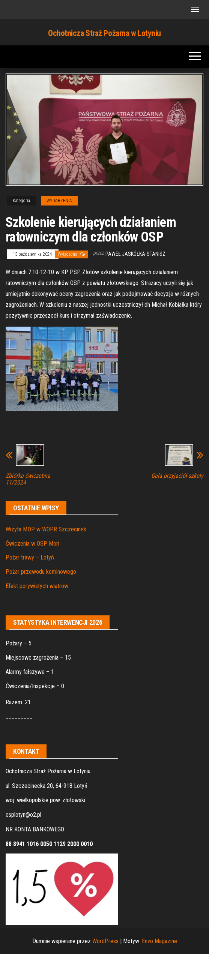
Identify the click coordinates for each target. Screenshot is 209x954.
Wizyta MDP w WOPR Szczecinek (46, 529)
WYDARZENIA (59, 200)
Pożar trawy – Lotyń (30, 557)
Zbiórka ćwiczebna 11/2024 (28, 479)
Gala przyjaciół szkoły (177, 475)
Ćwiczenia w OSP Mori (32, 543)
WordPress (105, 941)
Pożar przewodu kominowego (41, 571)
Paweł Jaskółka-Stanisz (135, 254)
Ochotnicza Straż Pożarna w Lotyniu (104, 33)
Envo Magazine (159, 941)
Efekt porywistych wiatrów (37, 586)
